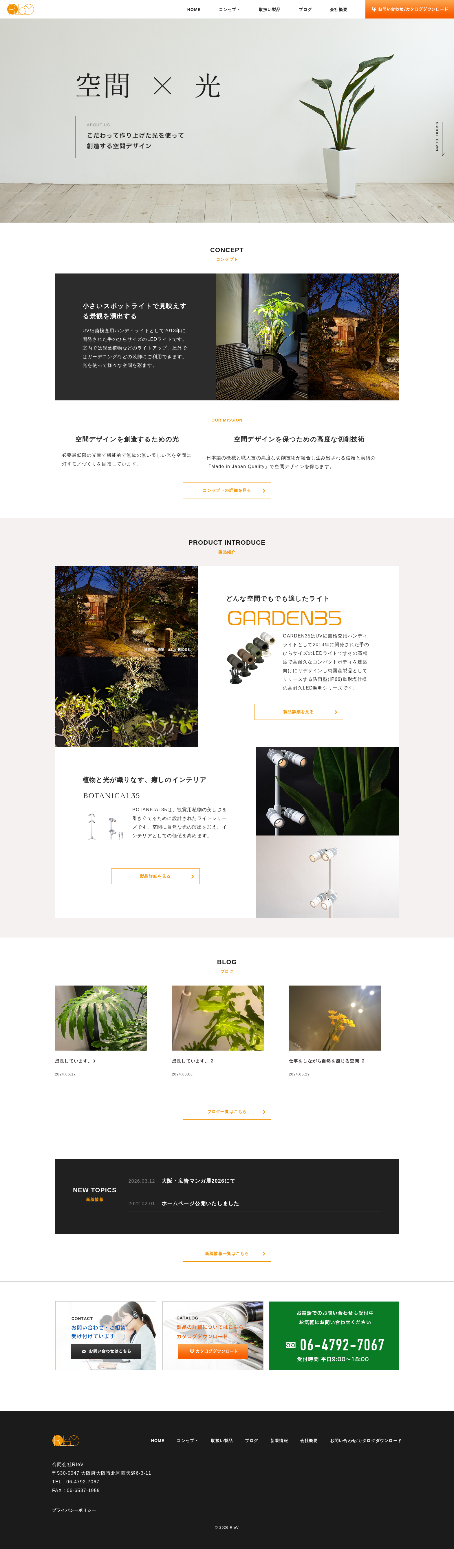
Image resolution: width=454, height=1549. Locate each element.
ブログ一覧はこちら (227, 1111)
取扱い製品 (270, 9)
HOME (194, 9)
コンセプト (230, 9)
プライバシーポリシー (74, 1510)
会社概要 (338, 9)
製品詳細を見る (298, 711)
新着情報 (279, 1440)
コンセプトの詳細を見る (227, 490)
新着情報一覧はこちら (227, 1253)
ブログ (305, 9)
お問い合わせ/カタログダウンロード (366, 1440)
